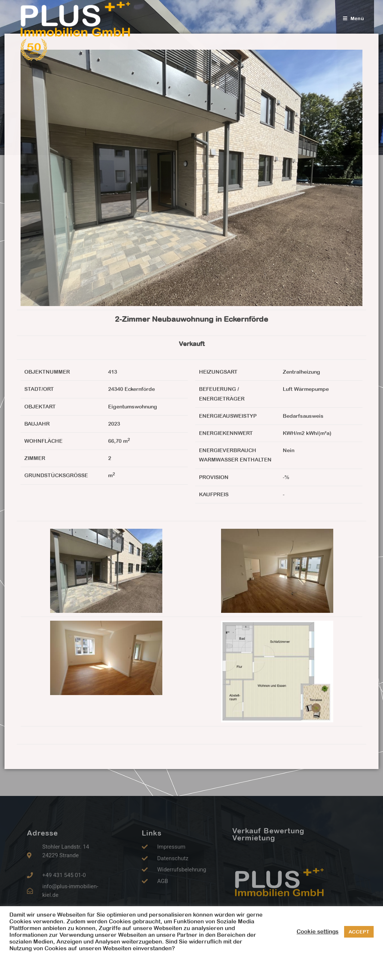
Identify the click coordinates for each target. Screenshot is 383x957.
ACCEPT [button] (359, 932)
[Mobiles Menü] (353, 18)
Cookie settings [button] (317, 931)
